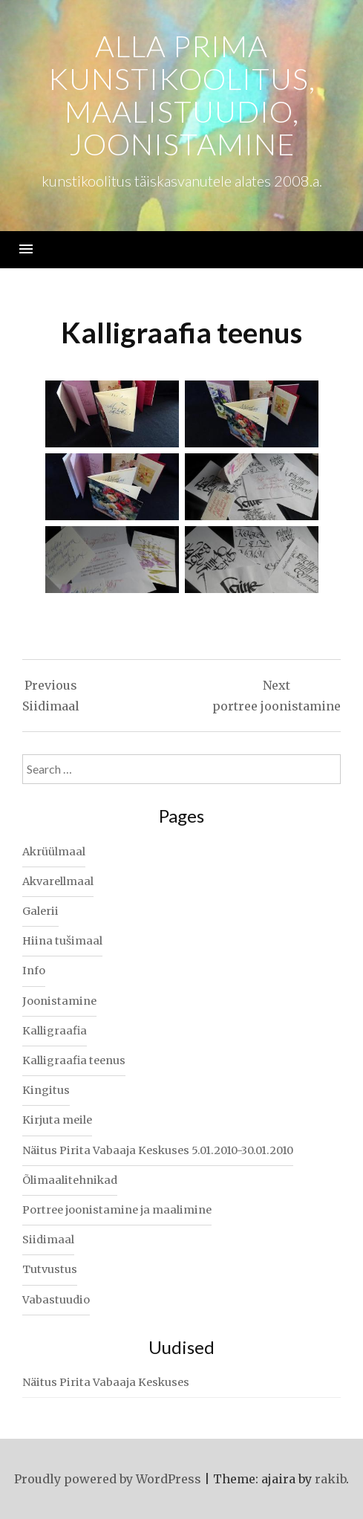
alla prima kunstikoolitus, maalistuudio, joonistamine (181, 95)
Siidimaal (48, 1239)
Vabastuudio (56, 1299)
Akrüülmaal (53, 851)
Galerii (40, 911)
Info (33, 970)
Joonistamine (59, 1001)
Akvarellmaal (58, 881)
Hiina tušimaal (62, 941)
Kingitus (46, 1090)
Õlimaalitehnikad (69, 1180)
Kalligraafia (54, 1030)
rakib (330, 1478)
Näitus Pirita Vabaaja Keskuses (105, 1382)
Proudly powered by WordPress (107, 1478)
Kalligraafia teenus (73, 1060)
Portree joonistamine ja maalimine (117, 1210)
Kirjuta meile (57, 1120)
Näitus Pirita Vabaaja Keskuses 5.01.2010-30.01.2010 (157, 1150)
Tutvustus (49, 1269)
